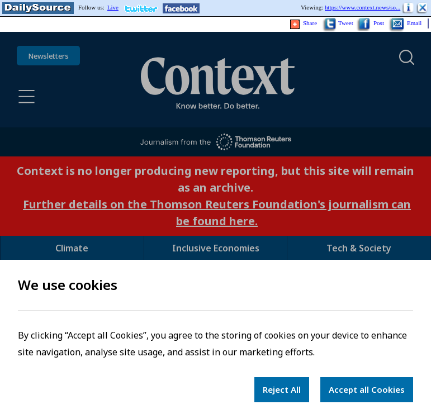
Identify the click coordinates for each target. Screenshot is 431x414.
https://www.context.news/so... (362, 7)
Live (113, 7)
